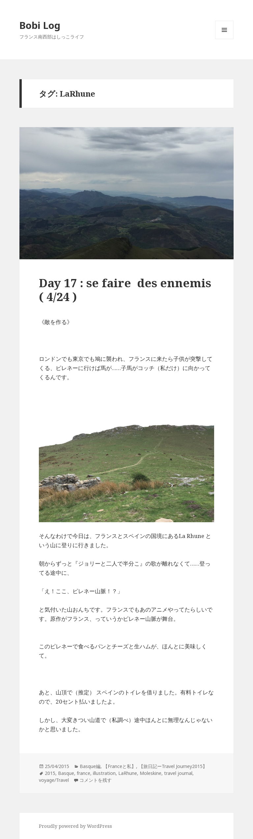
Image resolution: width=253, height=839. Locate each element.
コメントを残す (95, 780)
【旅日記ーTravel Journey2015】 (173, 766)
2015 (50, 773)
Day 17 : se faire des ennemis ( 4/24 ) (125, 289)
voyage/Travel (54, 780)
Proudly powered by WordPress (75, 826)
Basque (66, 773)
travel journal (178, 773)
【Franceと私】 (119, 766)
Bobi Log (39, 25)
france (83, 773)
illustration (104, 773)
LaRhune (127, 773)
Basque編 (90, 766)
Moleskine (150, 773)
